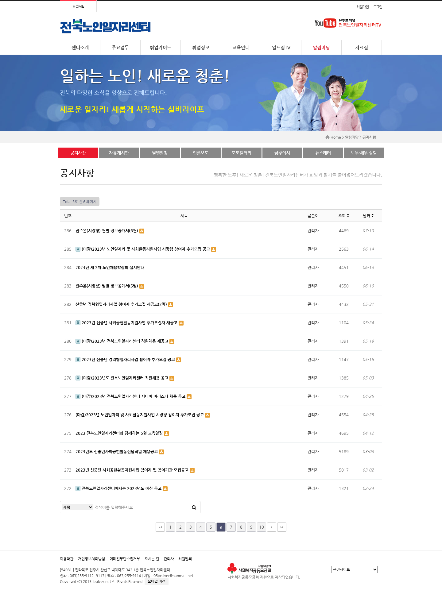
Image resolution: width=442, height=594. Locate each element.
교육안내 (241, 47)
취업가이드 (160, 47)
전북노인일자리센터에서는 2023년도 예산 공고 (119, 488)
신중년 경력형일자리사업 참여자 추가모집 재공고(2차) (122, 304)
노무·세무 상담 (364, 152)
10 (261, 527)
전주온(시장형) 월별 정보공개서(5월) (107, 286)
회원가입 (362, 7)
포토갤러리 (241, 152)
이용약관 (66, 559)
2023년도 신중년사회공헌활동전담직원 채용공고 (117, 451)
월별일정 (160, 152)
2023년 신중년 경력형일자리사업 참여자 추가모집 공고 (126, 359)
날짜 (368, 215)
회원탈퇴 (185, 559)
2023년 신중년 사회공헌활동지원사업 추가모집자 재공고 (127, 322)
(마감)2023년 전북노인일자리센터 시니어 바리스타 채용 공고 (131, 396)
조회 (343, 215)
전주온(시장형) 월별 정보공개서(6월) (107, 230)
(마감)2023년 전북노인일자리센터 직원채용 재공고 (122, 341)
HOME (78, 6)
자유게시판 (119, 152)
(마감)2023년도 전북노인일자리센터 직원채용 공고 (122, 378)
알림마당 (321, 47)
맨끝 (281, 527)
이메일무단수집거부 (125, 559)
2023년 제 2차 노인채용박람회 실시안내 (110, 267)
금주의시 (282, 152)
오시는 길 (152, 559)
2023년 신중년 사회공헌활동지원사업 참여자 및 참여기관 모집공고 (133, 470)
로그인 (377, 7)
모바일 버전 (156, 581)
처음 (160, 527)
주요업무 (120, 47)
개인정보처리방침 (91, 559)
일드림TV (281, 47)
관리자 (169, 559)
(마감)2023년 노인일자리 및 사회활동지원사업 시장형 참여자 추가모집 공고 (143, 249)
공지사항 (78, 152)
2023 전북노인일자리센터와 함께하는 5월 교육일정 (120, 433)
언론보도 (200, 152)
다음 (271, 527)
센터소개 (80, 47)
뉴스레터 (323, 152)
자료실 (361, 47)
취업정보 (200, 47)
